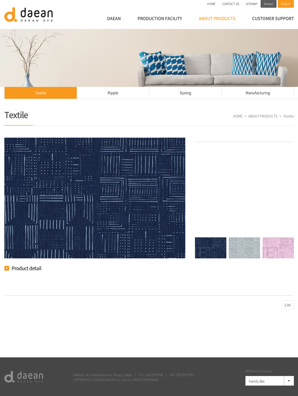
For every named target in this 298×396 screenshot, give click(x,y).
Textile (40, 92)
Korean (268, 4)
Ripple (113, 92)
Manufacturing (258, 92)
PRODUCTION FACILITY (160, 18)
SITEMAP (251, 4)
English (286, 4)
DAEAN (114, 18)
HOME (211, 4)
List (288, 304)
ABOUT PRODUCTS (217, 18)
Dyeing (185, 92)
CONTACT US (230, 4)
